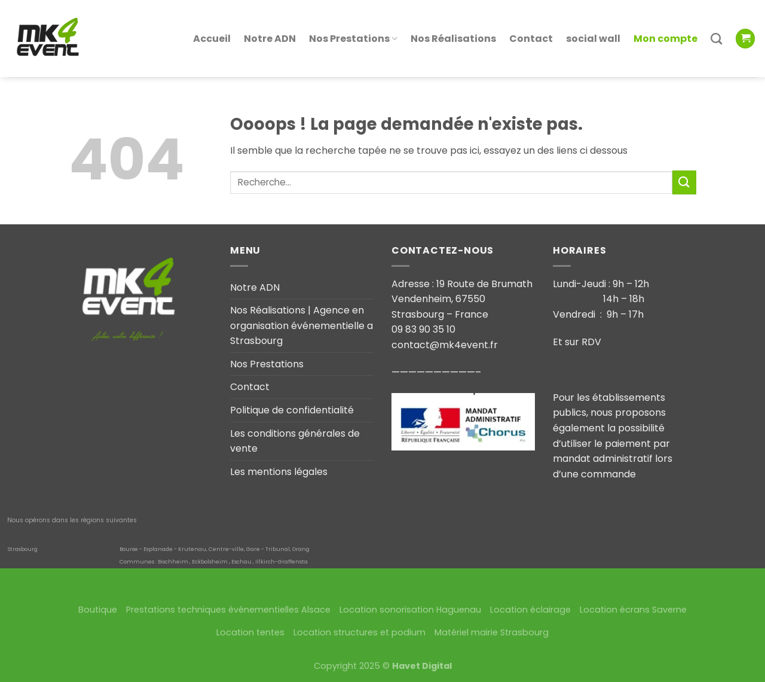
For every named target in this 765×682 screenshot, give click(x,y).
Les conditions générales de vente (295, 441)
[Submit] (684, 182)
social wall (593, 25)
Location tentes (250, 632)
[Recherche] (716, 25)
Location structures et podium (359, 632)
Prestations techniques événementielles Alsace (228, 610)
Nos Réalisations (453, 25)
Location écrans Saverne (633, 610)
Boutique (97, 610)
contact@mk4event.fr (444, 345)
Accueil (212, 25)
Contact (531, 25)
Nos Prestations (353, 25)
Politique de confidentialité (292, 410)
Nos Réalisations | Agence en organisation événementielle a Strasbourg (301, 325)
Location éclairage (530, 610)
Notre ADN (270, 25)
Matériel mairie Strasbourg (491, 632)
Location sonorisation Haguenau (410, 610)
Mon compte (665, 25)
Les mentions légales (279, 472)
